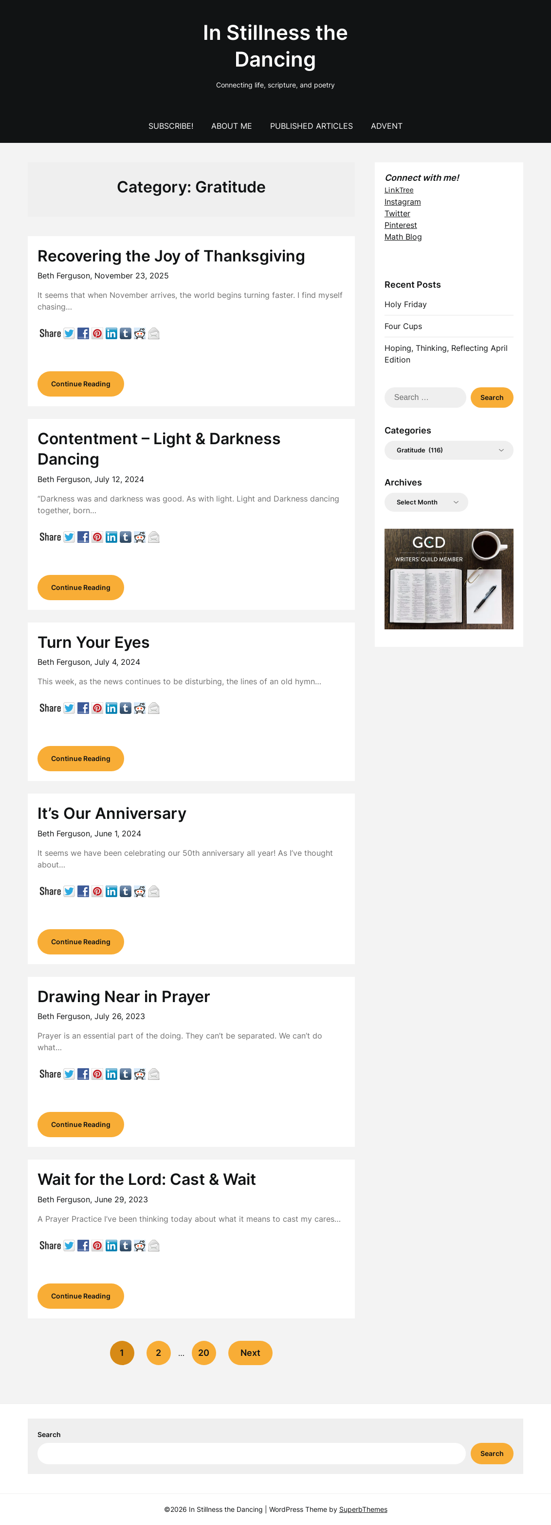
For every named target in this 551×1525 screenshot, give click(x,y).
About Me (231, 126)
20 (203, 1353)
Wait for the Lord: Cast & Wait (146, 1179)
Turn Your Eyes (93, 642)
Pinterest (401, 225)
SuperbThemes (363, 1509)
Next (250, 1353)
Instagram (403, 202)
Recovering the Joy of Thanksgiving (171, 255)
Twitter (397, 213)
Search (49, 1434)
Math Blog (403, 237)
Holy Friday (406, 304)
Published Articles (311, 126)
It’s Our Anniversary (111, 813)
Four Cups (403, 326)
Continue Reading (80, 384)
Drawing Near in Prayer (123, 996)
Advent (387, 126)
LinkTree (399, 189)
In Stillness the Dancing (275, 45)
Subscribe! (170, 126)
